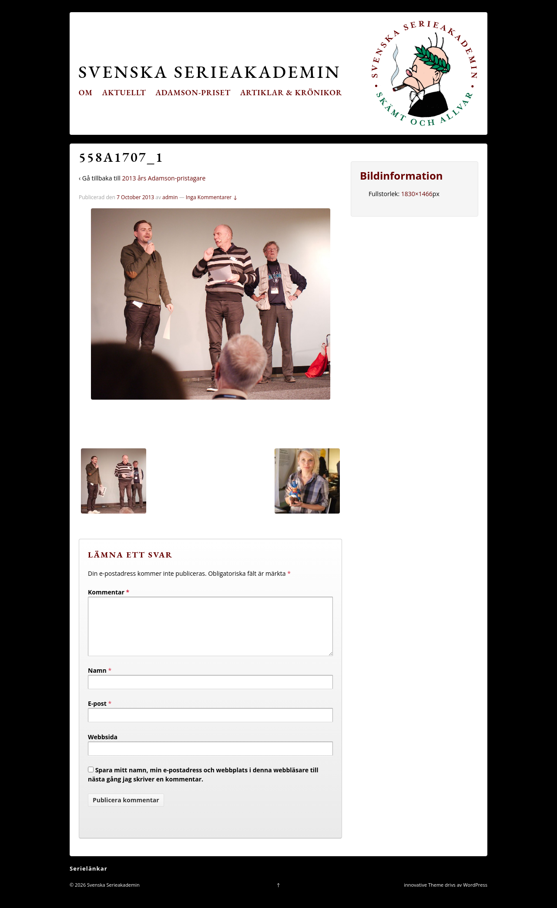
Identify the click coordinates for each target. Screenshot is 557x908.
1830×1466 (417, 194)
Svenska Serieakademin (209, 71)
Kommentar (108, 592)
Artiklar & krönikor (291, 92)
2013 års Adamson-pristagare (163, 178)
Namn (97, 681)
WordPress (475, 895)
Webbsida (102, 747)
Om (86, 92)
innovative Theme (423, 895)
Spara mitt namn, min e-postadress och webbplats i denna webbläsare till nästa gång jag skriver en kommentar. (203, 785)
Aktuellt (124, 92)
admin (170, 197)
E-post (97, 714)
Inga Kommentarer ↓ (212, 197)
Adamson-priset (193, 92)
